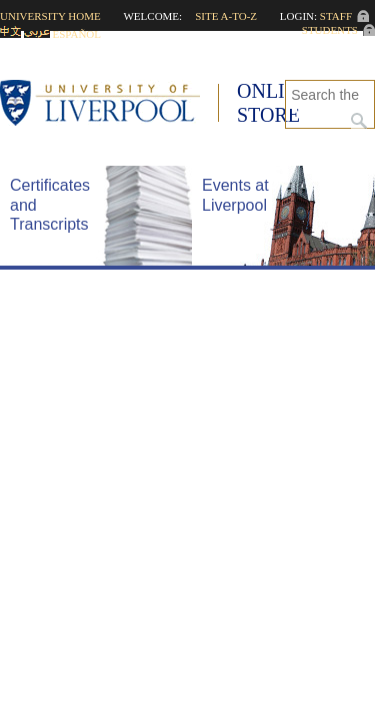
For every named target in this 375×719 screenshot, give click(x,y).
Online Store (274, 103)
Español (77, 34)
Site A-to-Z (226, 16)
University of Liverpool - (110, 105)
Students (330, 30)
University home (50, 16)
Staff (336, 16)
